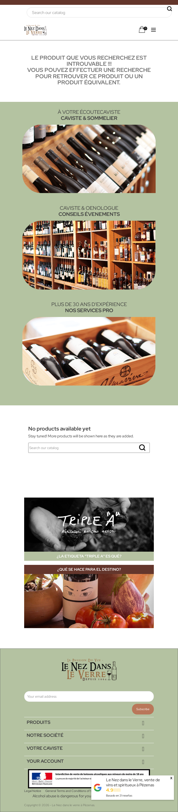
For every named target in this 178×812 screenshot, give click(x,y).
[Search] (99, 12)
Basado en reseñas (119, 795)
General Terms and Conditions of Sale (70, 791)
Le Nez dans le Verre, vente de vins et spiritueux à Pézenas (133, 782)
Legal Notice (32, 791)
